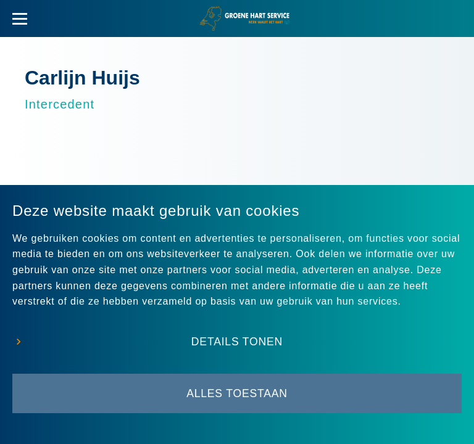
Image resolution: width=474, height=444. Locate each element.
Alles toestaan (237, 393)
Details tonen (237, 341)
